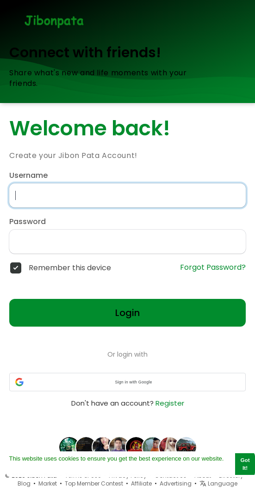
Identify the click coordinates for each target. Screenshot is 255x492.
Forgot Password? (213, 267)
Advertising (176, 483)
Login (127, 312)
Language (218, 483)
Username (28, 175)
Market (47, 483)
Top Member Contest (94, 483)
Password (27, 222)
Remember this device (70, 268)
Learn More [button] (25, 468)
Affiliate (141, 483)
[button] (127, 382)
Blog (24, 483)
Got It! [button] (245, 464)
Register (169, 403)
